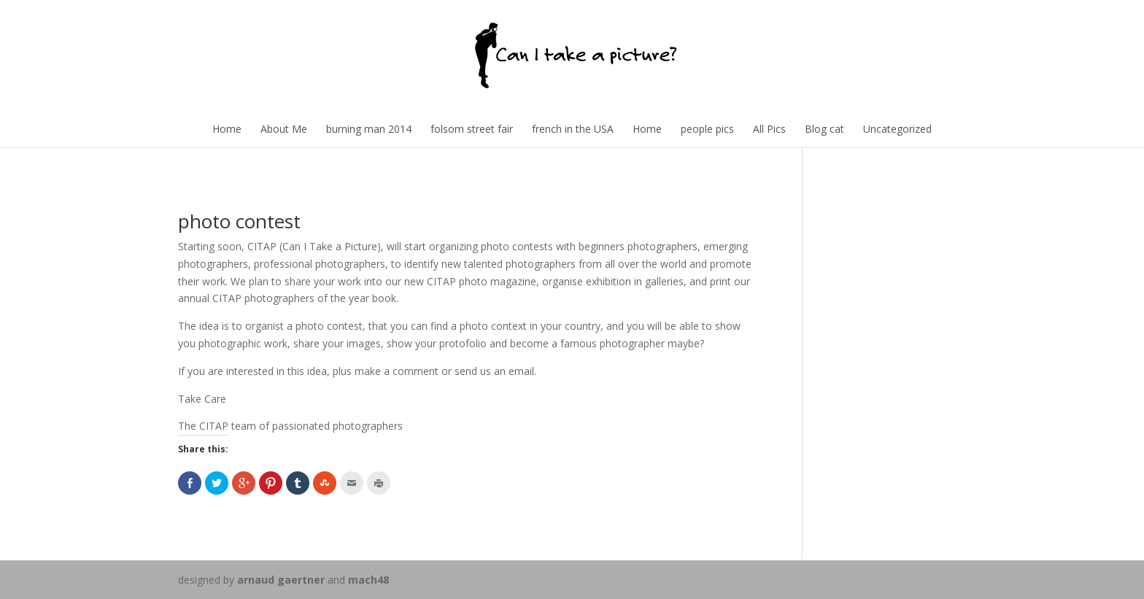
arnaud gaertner (281, 580)
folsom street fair (471, 129)
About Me (283, 129)
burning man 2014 (368, 129)
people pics (707, 129)
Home (226, 129)
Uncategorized (897, 129)
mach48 (368, 580)
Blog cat (824, 129)
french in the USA (573, 129)
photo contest (239, 221)
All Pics (769, 129)
